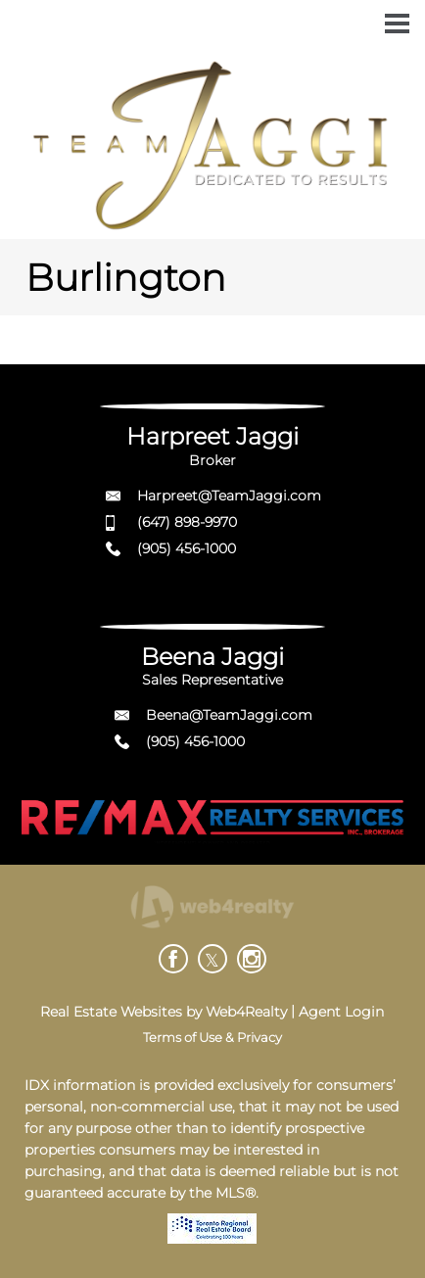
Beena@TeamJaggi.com (229, 715)
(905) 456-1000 (186, 548)
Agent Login (341, 1011)
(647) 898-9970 (187, 522)
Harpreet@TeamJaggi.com (229, 495)
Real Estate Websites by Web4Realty (163, 1011)
